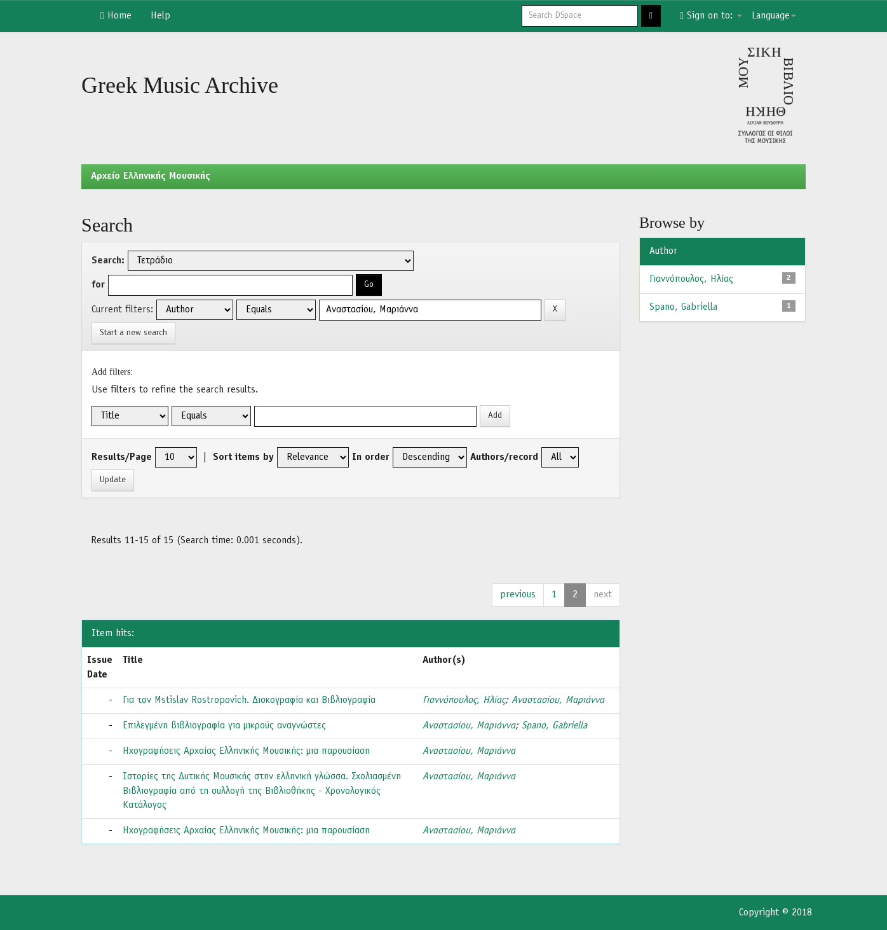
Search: (108, 261)
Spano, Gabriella (554, 726)
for (98, 285)
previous (518, 595)
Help (160, 16)
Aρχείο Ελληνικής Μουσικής (150, 176)
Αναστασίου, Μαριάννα (557, 700)
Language (774, 16)
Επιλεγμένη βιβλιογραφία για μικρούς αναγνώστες (224, 726)
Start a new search (133, 333)
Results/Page (121, 457)
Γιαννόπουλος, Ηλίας (464, 700)
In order (370, 457)
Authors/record (504, 457)
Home (116, 16)
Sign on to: (711, 16)
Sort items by (243, 457)
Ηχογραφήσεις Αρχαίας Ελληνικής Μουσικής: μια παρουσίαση (246, 751)
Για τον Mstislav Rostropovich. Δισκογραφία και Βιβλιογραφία (249, 700)
